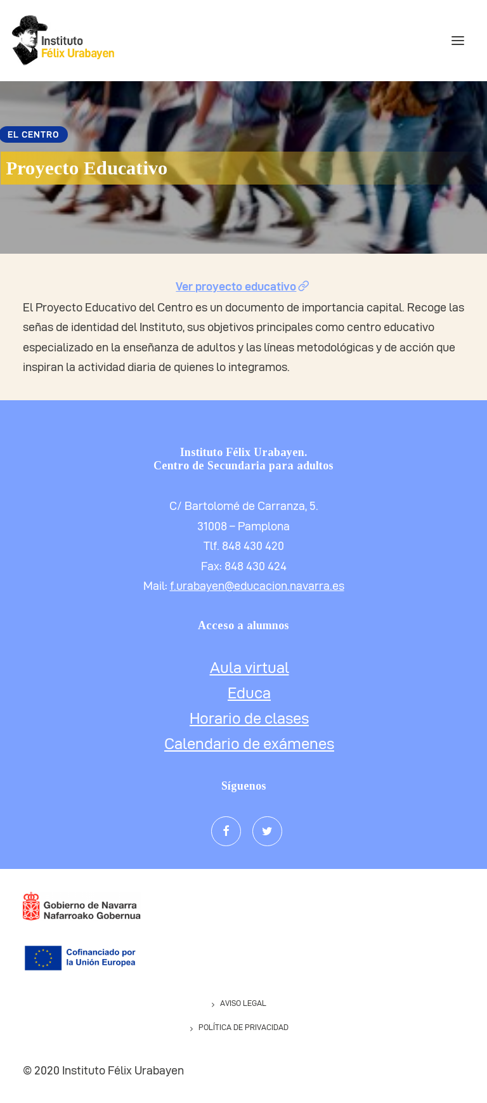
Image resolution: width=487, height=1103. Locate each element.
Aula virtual (249, 668)
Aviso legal (243, 1003)
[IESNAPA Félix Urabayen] (62, 40)
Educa (249, 693)
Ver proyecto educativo (243, 286)
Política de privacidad (243, 1027)
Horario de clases (249, 718)
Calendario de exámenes (249, 744)
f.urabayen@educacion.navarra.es (257, 586)
